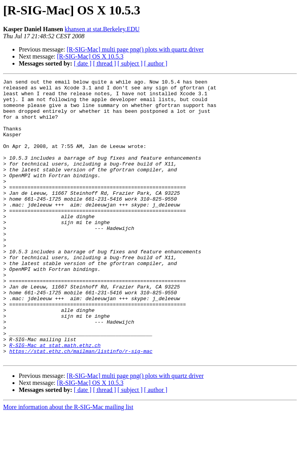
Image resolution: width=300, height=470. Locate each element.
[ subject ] (130, 63)
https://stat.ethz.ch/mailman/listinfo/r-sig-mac (81, 405)
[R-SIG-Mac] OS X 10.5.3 (90, 56)
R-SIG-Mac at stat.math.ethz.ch (55, 398)
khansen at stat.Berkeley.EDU (102, 29)
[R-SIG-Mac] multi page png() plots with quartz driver (135, 49)
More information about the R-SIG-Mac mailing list (68, 463)
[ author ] (156, 63)
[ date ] (82, 63)
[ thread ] (104, 63)
